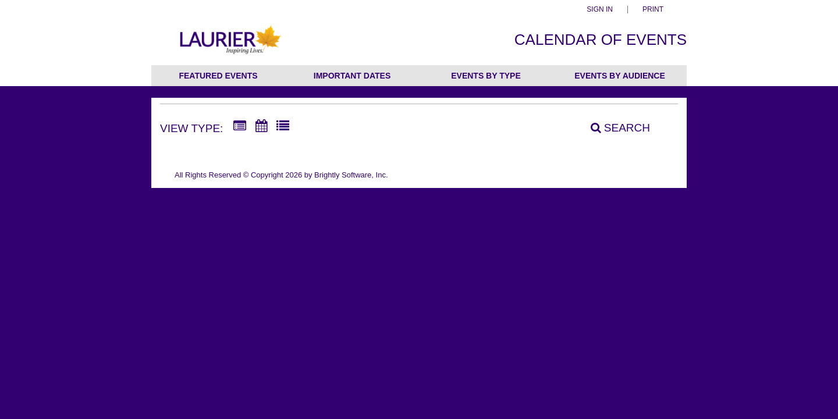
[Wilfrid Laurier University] (229, 45)
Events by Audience (619, 75)
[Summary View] (239, 126)
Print (652, 9)
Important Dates (352, 75)
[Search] (614, 127)
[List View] (282, 126)
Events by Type (486, 75)
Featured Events (218, 75)
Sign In (600, 9)
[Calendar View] (261, 126)
